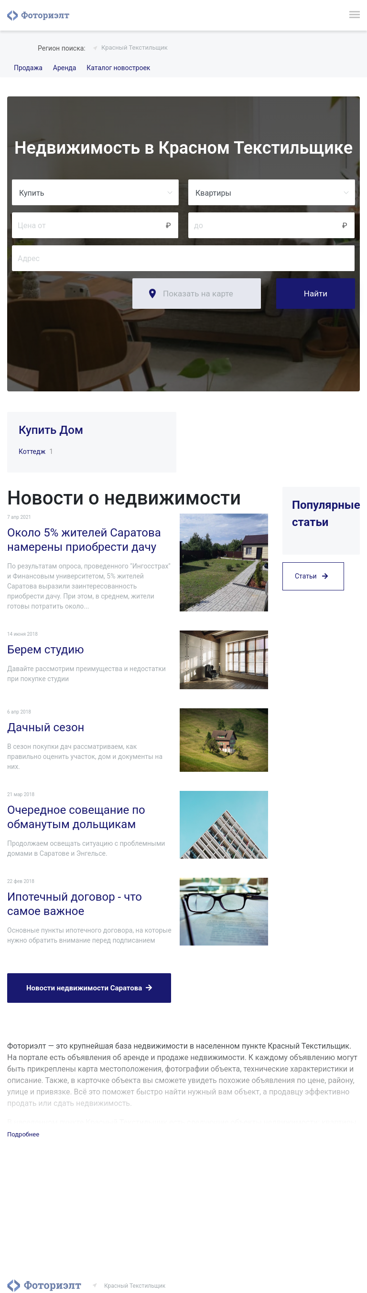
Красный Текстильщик (134, 47)
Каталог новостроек (118, 68)
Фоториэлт (38, 15)
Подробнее (23, 1134)
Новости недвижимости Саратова (89, 988)
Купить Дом (51, 430)
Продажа (28, 68)
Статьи (311, 576)
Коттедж (32, 451)
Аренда (64, 68)
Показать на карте (198, 293)
